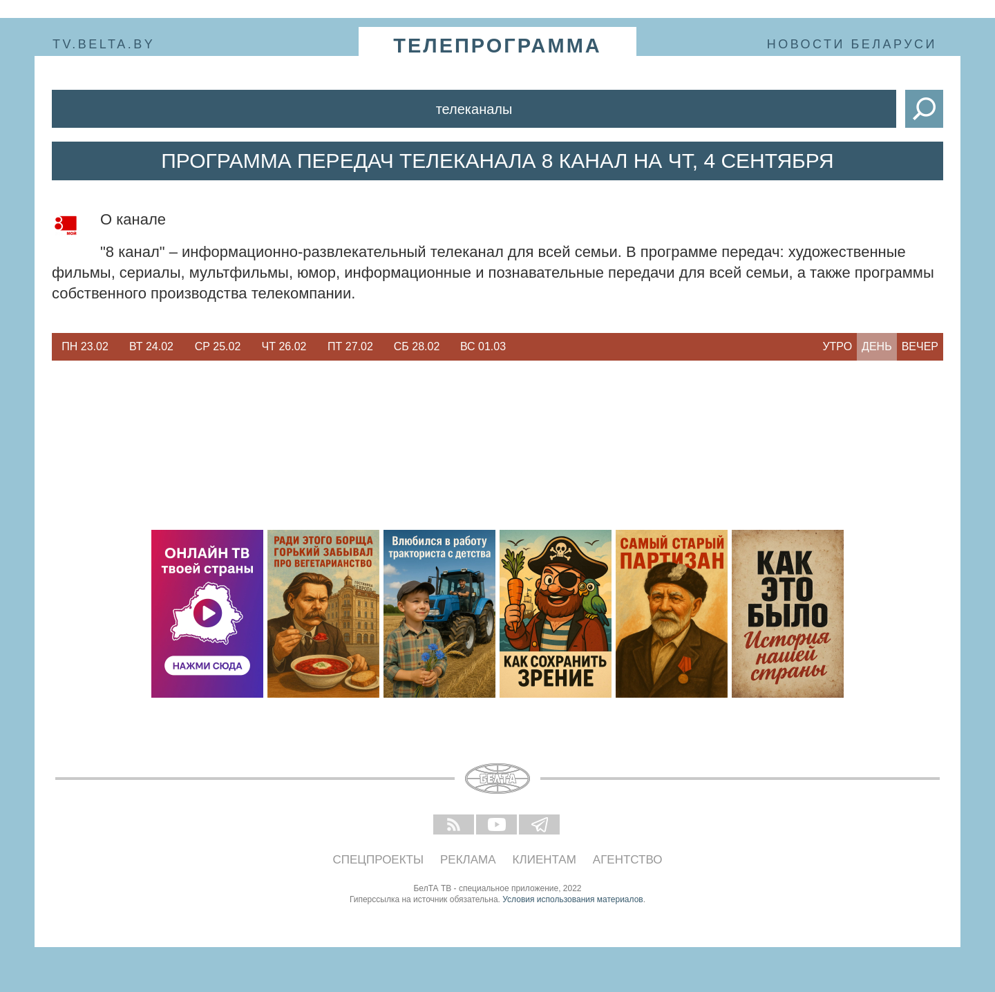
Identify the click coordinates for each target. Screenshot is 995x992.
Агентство (628, 859)
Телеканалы (474, 109)
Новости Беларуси (852, 44)
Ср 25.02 (218, 346)
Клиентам (544, 859)
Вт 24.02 (151, 346)
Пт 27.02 (350, 346)
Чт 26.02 (284, 346)
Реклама (468, 859)
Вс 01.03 (483, 346)
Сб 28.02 (417, 346)
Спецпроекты (378, 859)
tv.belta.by (104, 44)
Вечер (920, 346)
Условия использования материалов (572, 899)
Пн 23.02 (84, 346)
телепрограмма (497, 46)
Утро (837, 346)
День (877, 346)
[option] (85, 347)
